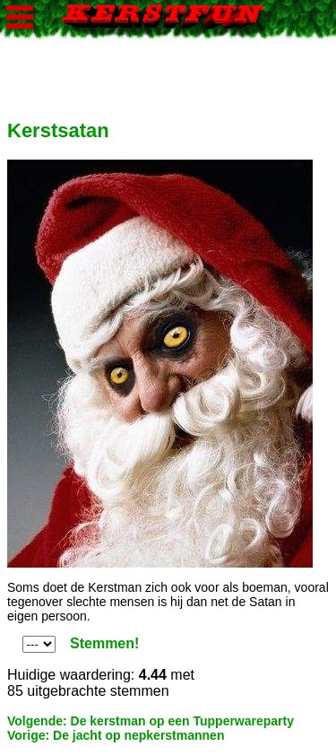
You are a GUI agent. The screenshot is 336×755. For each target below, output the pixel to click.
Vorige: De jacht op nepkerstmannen (115, 735)
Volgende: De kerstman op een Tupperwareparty (150, 721)
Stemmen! (104, 643)
